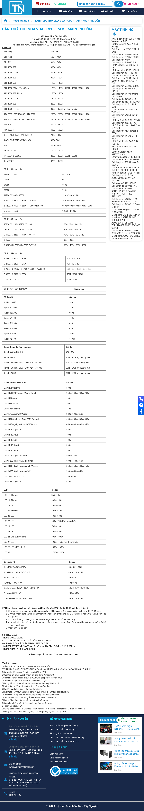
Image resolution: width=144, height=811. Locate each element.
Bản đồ (13, 739)
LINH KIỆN (130, 11)
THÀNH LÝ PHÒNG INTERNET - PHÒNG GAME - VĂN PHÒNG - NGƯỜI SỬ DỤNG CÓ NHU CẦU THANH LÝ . (47, 669)
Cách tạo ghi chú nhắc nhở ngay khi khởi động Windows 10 (28, 675)
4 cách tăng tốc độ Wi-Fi (13, 706)
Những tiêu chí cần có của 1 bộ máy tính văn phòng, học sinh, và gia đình (34, 711)
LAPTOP (45, 11)
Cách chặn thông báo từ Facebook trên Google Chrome (27, 703)
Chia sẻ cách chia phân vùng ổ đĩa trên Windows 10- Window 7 (30, 697)
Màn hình (109, 11)
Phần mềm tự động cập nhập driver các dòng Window (26, 686)
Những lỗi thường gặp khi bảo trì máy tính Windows (25, 700)
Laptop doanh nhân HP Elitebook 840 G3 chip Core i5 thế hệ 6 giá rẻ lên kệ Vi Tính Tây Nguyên (43, 709)
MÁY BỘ (66, 11)
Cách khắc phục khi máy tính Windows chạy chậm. (24, 680)
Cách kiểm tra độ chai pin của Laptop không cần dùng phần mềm (31, 695)
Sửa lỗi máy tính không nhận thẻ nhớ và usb (22, 689)
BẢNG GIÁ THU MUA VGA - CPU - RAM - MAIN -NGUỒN (67, 20)
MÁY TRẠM (88, 11)
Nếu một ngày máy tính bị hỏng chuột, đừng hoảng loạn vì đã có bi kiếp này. (35, 692)
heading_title (21, 20)
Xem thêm (118, 733)
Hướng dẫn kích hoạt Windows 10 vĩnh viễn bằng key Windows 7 (30, 683)
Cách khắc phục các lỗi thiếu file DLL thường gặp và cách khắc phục (32, 678)
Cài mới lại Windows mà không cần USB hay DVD (24, 672)
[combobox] (95, 4)
